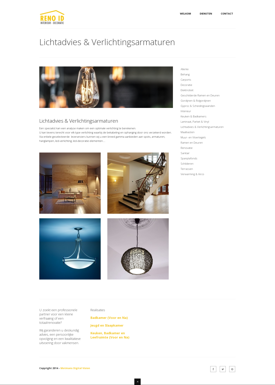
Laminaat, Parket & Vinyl (195, 121)
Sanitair (185, 153)
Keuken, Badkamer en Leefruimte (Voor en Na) (109, 335)
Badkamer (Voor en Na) (109, 318)
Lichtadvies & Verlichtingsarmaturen (202, 127)
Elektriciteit (187, 90)
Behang (185, 74)
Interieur (186, 111)
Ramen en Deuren (192, 142)
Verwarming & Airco (192, 174)
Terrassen (187, 169)
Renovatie (187, 148)
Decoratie (186, 85)
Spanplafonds (189, 158)
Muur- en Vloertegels (193, 137)
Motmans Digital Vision (75, 368)
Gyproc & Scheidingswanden (198, 106)
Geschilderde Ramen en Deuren (200, 95)
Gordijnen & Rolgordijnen (196, 100)
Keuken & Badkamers (193, 116)
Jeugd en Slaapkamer (106, 325)
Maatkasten (187, 132)
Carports (186, 79)
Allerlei (185, 69)
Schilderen (187, 163)
